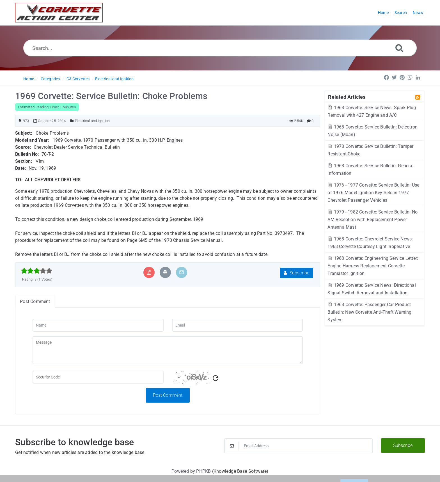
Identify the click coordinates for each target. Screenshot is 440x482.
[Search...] (220, 48)
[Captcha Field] (98, 377)
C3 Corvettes (78, 79)
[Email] (237, 325)
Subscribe (296, 273)
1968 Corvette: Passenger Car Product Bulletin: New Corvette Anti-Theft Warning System (369, 312)
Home (28, 79)
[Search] (399, 47)
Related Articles (346, 97)
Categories (50, 79)
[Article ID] (20, 121)
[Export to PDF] (149, 272)
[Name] (98, 325)
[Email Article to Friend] (181, 272)
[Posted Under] (72, 121)
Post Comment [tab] (35, 301)
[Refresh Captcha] (215, 378)
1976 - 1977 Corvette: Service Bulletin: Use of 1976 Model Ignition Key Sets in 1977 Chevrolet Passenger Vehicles (373, 192)
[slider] (36, 270)
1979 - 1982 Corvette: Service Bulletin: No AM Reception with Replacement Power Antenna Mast (372, 219)
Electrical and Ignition (114, 79)
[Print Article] (165, 272)
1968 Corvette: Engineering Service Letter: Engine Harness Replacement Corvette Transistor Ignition (372, 266)
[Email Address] (298, 445)
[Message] (168, 350)
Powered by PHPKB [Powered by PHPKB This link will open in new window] (191, 471)
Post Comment (167, 395)
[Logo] (59, 12)
